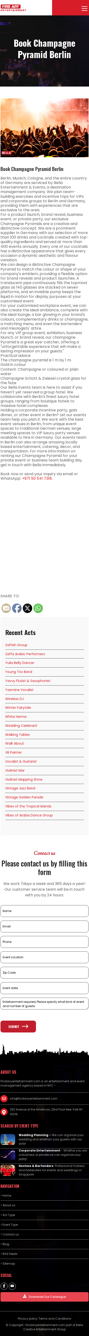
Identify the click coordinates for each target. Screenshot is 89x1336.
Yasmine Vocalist (19, 689)
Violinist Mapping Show (23, 779)
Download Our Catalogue (44, 1296)
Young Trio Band (18, 671)
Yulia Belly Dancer (19, 662)
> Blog (4, 1244)
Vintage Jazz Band (20, 788)
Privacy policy (28, 1319)
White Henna (16, 716)
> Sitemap (7, 1264)
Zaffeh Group (16, 645)
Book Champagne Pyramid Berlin (31, 168)
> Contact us (9, 1234)
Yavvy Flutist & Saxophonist (27, 680)
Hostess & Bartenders (36, 1166)
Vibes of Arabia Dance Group (29, 815)
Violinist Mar (15, 770)
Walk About (14, 743)
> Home (5, 1195)
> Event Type (9, 1225)
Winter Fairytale (18, 707)
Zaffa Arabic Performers (25, 654)
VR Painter (13, 752)
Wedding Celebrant (21, 725)
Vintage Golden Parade (24, 797)
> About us (7, 1205)
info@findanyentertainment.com (34, 1098)
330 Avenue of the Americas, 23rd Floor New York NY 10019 (46, 1111)
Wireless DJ (14, 698)
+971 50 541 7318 (37, 478)
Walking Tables (17, 734)
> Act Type (7, 1215)
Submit (18, 1026)
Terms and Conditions (55, 1319)
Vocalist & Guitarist (21, 761)
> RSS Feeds (9, 1254)
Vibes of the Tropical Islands (28, 806)
